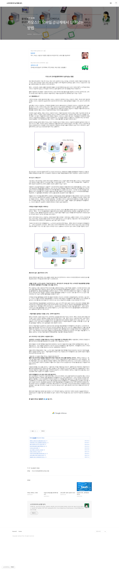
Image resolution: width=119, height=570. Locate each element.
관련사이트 (98, 559)
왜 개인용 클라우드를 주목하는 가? (37, 473)
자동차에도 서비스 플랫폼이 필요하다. (38, 470)
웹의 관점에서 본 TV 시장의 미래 (37, 472)
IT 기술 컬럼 (34, 465)
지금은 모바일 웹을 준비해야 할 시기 (38, 481)
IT (30, 465)
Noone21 (14, 559)
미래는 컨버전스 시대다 (35, 479)
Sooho (20, 559)
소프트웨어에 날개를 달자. (14, 3)
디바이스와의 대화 (34, 475)
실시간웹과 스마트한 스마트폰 (36, 477)
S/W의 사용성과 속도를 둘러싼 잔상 (38, 468)
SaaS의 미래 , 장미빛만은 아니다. (37, 484)
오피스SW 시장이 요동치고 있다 (37, 482)
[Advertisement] (59, 62)
